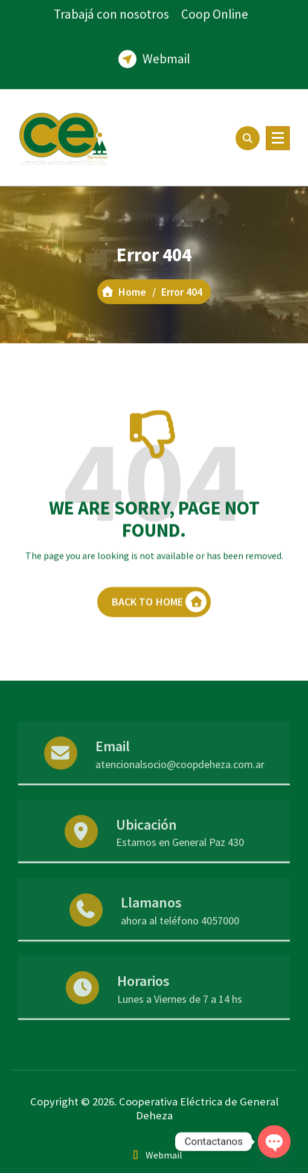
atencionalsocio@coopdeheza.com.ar (180, 784)
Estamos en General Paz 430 (180, 862)
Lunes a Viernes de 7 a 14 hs (179, 1019)
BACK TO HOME (159, 617)
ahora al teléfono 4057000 (180, 940)
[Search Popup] (248, 138)
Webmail (166, 51)
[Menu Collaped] (278, 138)
